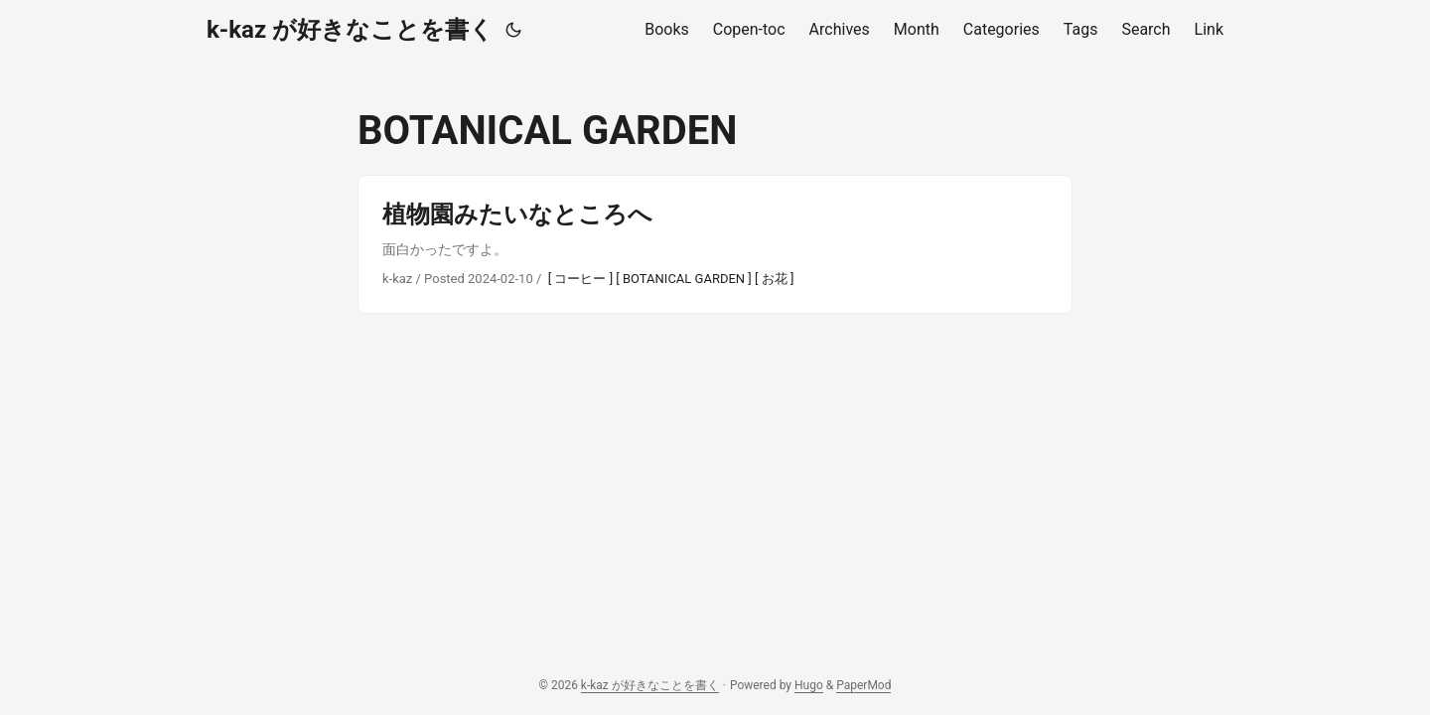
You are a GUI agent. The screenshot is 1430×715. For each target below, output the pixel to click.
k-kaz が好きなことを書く (350, 30)
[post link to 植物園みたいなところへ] (715, 244)
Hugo (808, 685)
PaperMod (863, 685)
